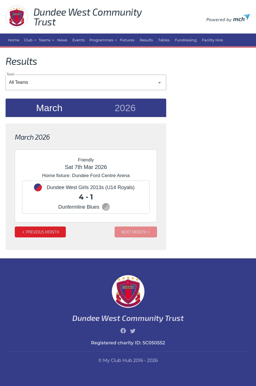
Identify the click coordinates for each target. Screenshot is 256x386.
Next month (136, 231)
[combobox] (86, 82)
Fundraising (186, 40)
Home (13, 40)
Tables (164, 40)
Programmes (101, 40)
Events (79, 40)
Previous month (40, 231)
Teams (44, 40)
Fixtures (127, 40)
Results (146, 40)
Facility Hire (212, 40)
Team (10, 74)
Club (28, 40)
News (62, 40)
